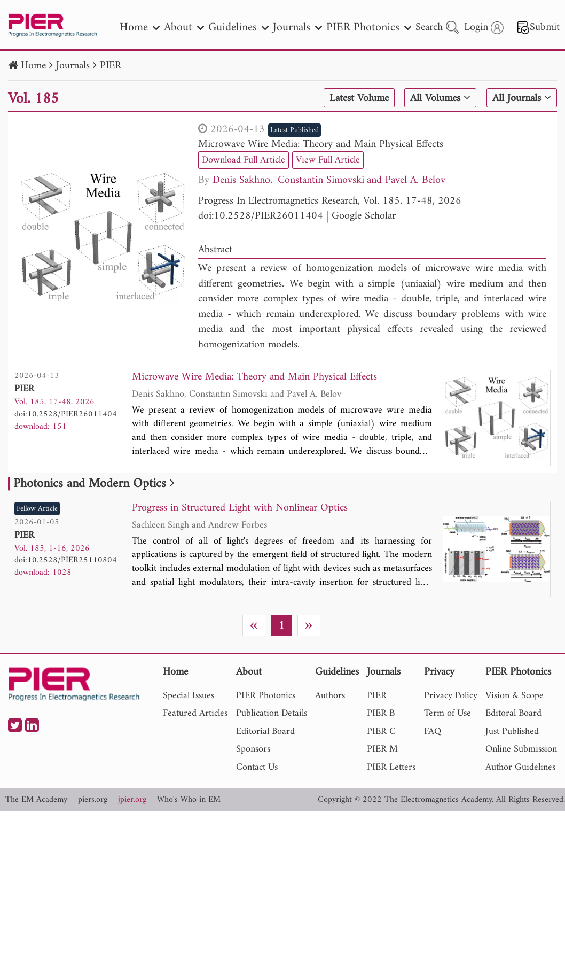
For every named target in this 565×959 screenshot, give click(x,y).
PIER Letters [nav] (391, 767)
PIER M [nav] (382, 749)
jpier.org (132, 800)
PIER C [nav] (381, 731)
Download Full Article (243, 160)
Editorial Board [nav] (265, 731)
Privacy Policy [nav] (450, 695)
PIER (110, 66)
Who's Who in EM (189, 800)
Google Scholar (364, 216)
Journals (73, 66)
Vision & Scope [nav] (514, 695)
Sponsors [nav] (253, 749)
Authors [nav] (330, 695)
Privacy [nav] (439, 672)
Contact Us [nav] (257, 767)
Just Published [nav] (512, 731)
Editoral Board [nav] (513, 713)
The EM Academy (36, 800)
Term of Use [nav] (447, 713)
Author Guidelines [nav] (520, 767)
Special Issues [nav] (188, 695)
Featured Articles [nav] (195, 713)
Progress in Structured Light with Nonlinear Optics (240, 508)
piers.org (92, 800)
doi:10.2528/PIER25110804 (65, 560)
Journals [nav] (297, 27)
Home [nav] (140, 27)
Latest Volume (359, 98)
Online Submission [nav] (521, 749)
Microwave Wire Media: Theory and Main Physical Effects (320, 144)
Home (33, 66)
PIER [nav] (377, 695)
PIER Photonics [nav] (368, 27)
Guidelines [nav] (238, 27)
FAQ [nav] (432, 731)
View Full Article (328, 160)
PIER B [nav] (381, 713)
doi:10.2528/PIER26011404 (260, 216)
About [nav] (184, 27)
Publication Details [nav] (271, 713)
